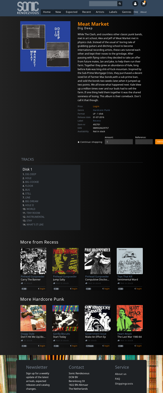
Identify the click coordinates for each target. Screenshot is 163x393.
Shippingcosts (124, 383)
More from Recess (39, 242)
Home (47, 12)
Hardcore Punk (101, 110)
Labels (114, 12)
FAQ (136, 12)
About (144, 12)
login (42, 288)
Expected (72, 12)
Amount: (106, 137)
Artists (100, 12)
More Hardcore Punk (42, 299)
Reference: (138, 137)
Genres (127, 12)
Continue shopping (89, 142)
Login (96, 106)
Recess (97, 120)
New (59, 12)
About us (121, 374)
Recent (87, 12)
